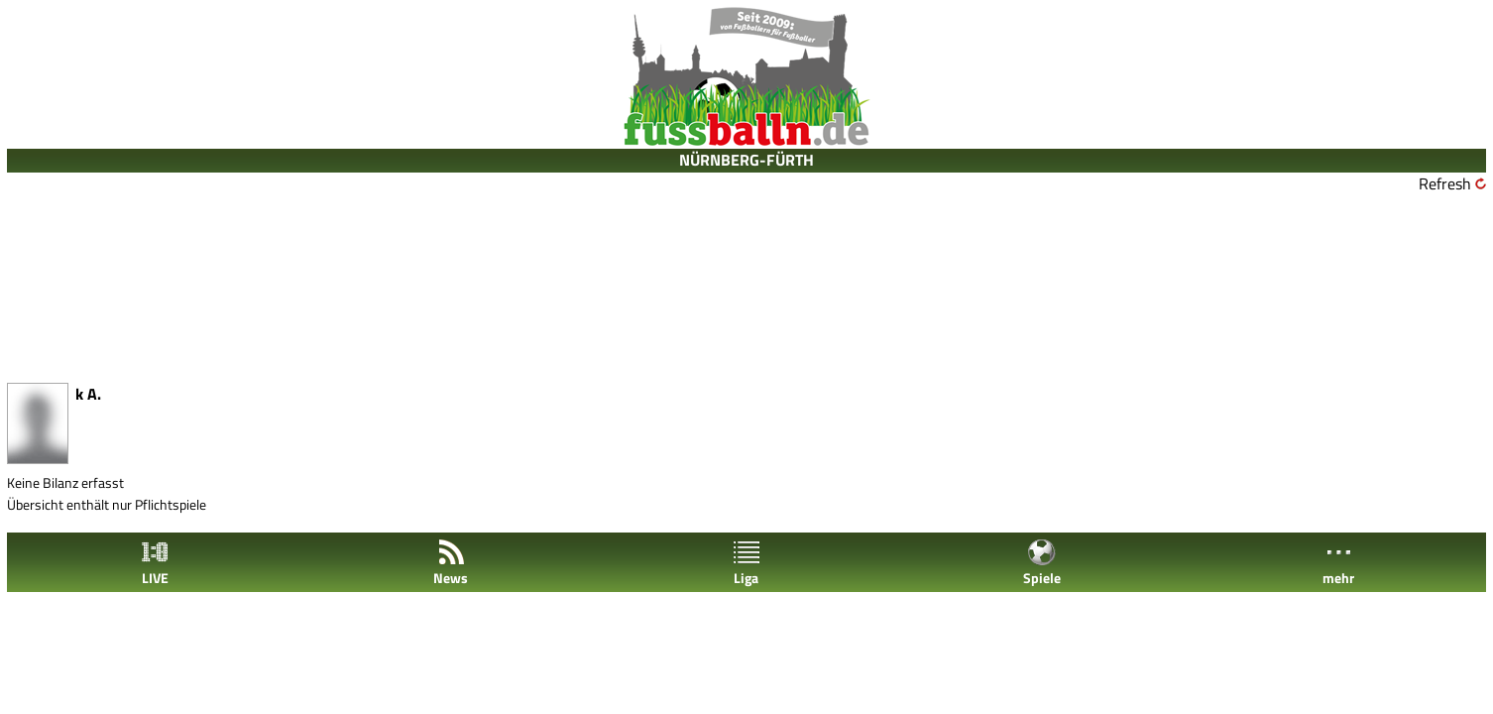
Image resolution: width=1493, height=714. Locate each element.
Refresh (1445, 183)
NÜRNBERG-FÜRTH (746, 160)
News (450, 562)
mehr (1338, 562)
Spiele (1042, 562)
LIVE (155, 562)
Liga (746, 562)
